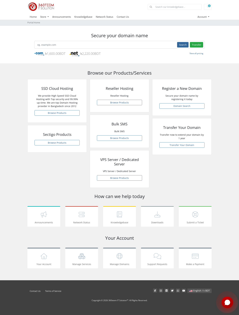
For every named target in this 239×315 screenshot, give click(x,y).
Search (183, 44)
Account (202, 16)
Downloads (157, 217)
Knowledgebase (83, 16)
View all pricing (196, 53)
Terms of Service (53, 291)
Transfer (196, 44)
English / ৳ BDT (199, 290)
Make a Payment (195, 259)
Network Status (104, 16)
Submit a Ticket (195, 217)
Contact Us (123, 16)
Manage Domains (119, 259)
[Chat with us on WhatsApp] (227, 302)
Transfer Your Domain (182, 145)
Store (43, 16)
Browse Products (57, 112)
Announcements (61, 16)
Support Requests (157, 259)
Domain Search (181, 106)
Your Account (43, 259)
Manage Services (81, 259)
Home (33, 16)
